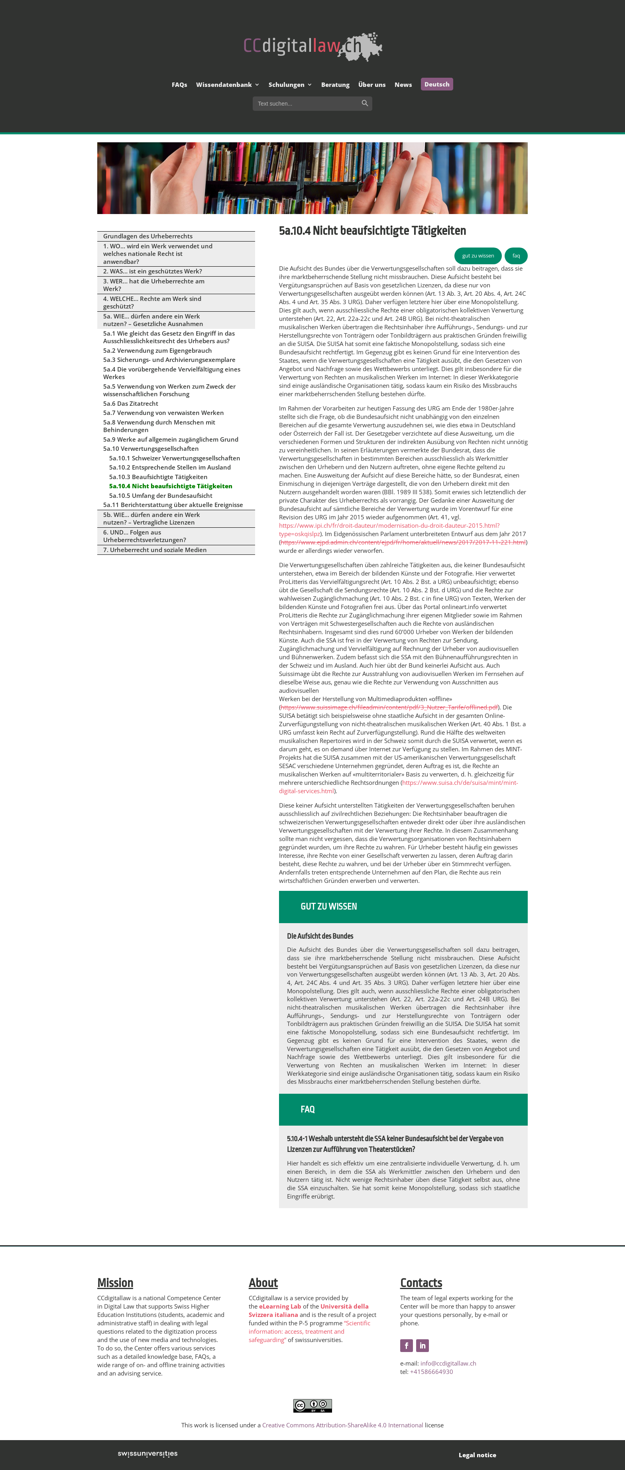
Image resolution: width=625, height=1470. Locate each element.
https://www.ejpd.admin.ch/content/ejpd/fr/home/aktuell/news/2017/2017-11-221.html (403, 542)
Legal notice (477, 1455)
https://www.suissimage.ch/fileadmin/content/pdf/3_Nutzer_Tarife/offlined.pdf (389, 707)
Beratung (335, 85)
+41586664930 (431, 1372)
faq (516, 255)
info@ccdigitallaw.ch (448, 1363)
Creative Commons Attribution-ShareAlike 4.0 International (342, 1425)
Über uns (372, 85)
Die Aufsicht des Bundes (320, 936)
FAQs (179, 85)
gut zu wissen (478, 255)
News (403, 85)
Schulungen (287, 85)
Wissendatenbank (224, 85)
